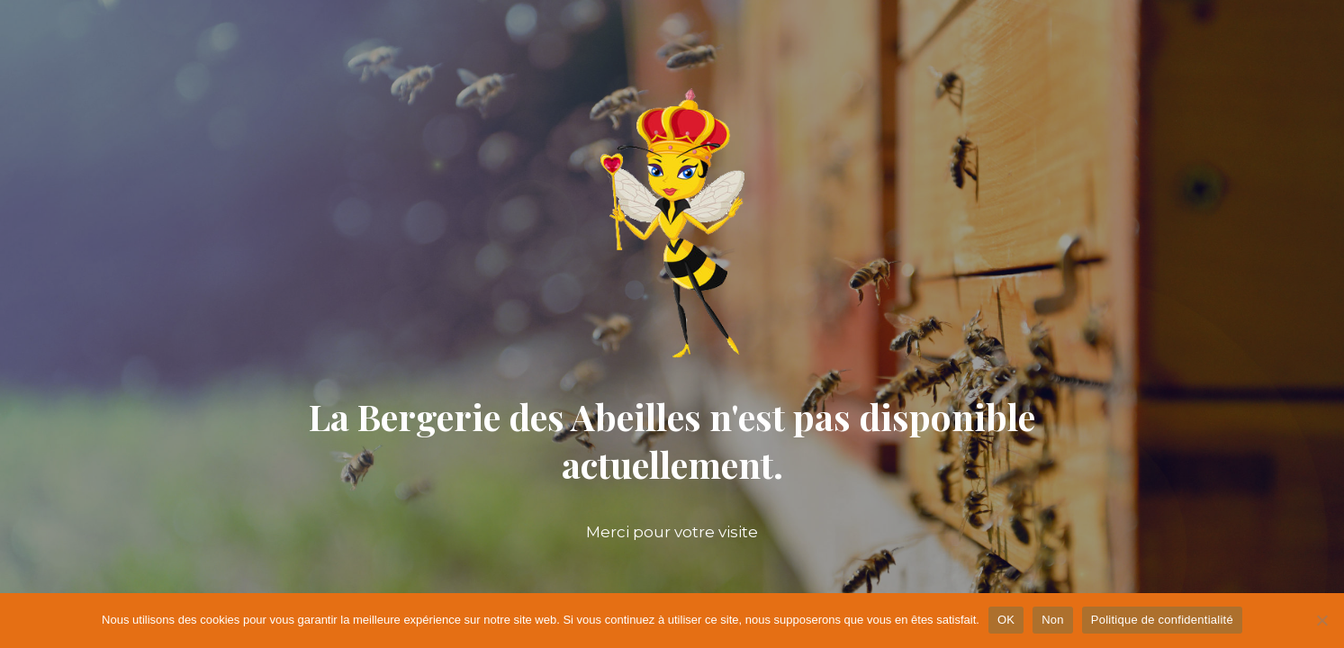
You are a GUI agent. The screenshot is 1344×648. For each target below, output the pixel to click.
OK (1006, 619)
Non (1053, 619)
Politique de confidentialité (1162, 619)
